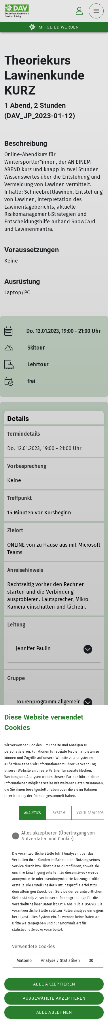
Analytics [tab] (17, 813)
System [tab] (44, 813)
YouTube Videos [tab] (75, 813)
